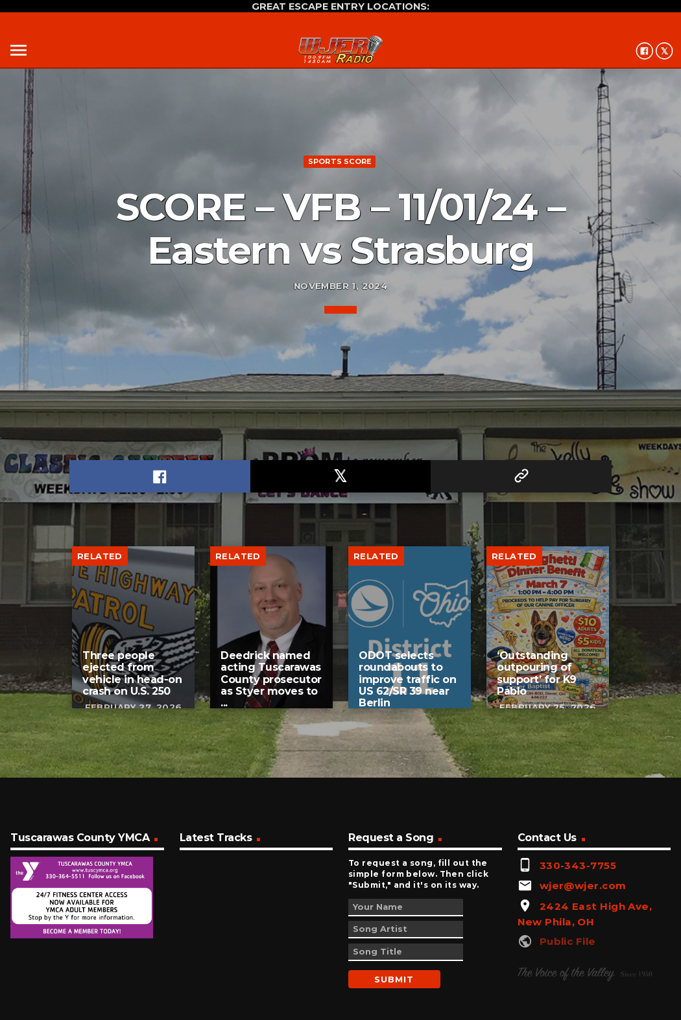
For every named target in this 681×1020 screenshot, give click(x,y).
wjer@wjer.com (583, 885)
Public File (568, 941)
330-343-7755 (578, 865)
